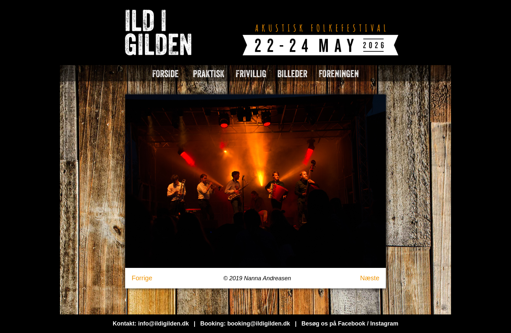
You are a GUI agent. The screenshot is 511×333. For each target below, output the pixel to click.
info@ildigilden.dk (163, 323)
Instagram (384, 323)
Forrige (142, 278)
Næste (369, 278)
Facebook (351, 323)
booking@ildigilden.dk (258, 323)
